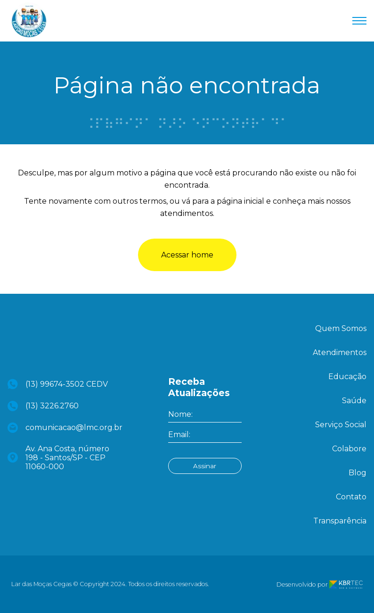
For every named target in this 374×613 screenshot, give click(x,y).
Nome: (180, 414)
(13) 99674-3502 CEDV (58, 384)
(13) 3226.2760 (43, 406)
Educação (347, 376)
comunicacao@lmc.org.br (61, 427)
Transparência (339, 520)
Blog (357, 472)
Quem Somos (340, 328)
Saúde (354, 400)
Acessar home (187, 254)
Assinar (204, 466)
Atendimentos (339, 352)
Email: (179, 434)
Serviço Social (340, 424)
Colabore (349, 448)
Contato (351, 496)
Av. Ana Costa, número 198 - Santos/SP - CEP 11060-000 (58, 457)
